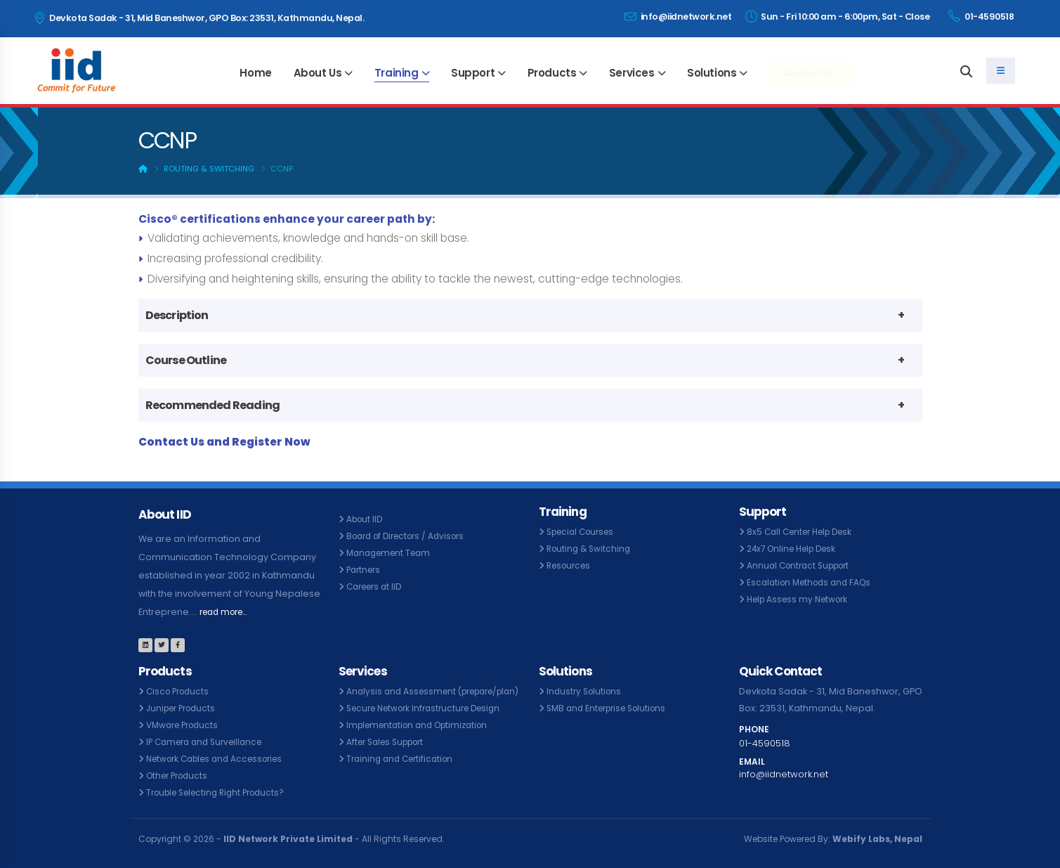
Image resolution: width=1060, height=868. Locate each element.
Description (177, 315)
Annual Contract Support (802, 565)
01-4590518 (981, 16)
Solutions (711, 72)
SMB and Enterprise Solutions (612, 708)
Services (632, 72)
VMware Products (185, 725)
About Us (318, 72)
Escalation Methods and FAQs (813, 582)
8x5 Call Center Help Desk (805, 532)
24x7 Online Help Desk (796, 549)
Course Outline (186, 360)
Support (473, 72)
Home (255, 72)
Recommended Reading (212, 405)
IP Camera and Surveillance (209, 742)
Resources (571, 565)
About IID (366, 519)
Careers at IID (377, 586)
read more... (227, 612)
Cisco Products (180, 691)
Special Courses (584, 532)
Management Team (392, 553)
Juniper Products (184, 708)
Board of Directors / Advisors (411, 536)
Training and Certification (403, 776)
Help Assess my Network (801, 599)
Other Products (180, 776)
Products (552, 72)
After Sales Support (389, 759)
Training (396, 72)
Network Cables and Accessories (221, 759)
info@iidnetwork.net (678, 16)
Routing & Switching (209, 168)
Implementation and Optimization (422, 742)
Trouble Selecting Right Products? (222, 792)
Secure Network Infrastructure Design (430, 725)
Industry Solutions (586, 691)
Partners (365, 570)
